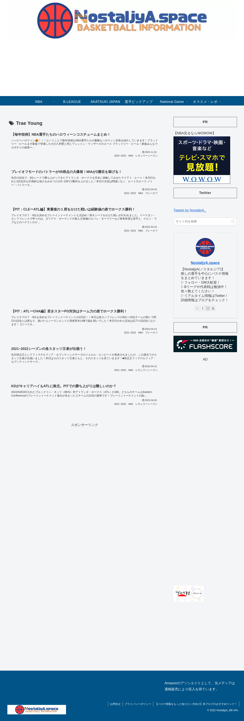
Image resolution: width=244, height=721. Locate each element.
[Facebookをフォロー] (202, 308)
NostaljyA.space (205, 263)
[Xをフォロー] (197, 308)
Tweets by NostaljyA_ (189, 210)
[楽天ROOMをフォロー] (213, 308)
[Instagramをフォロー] (207, 308)
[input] (205, 221)
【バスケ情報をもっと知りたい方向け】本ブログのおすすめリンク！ (196, 703)
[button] (233, 221)
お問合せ (115, 703)
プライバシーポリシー (138, 703)
